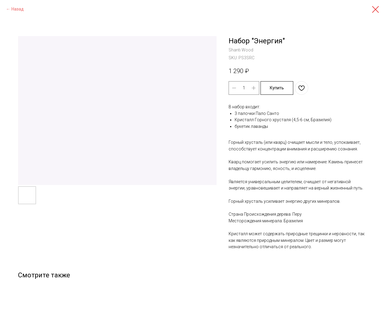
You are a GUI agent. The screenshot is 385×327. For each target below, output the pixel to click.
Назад (17, 9)
